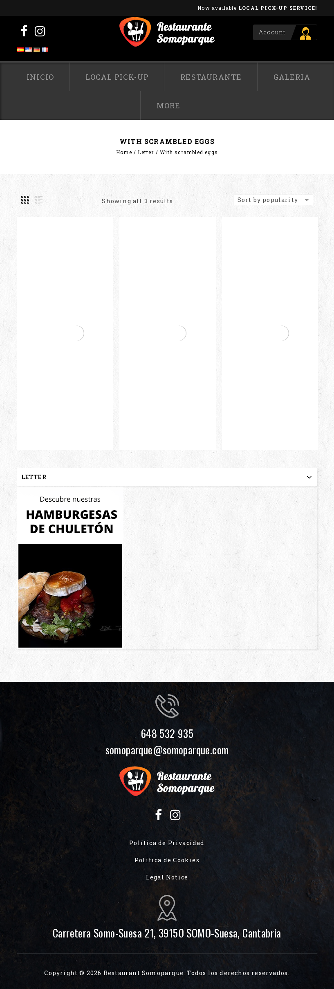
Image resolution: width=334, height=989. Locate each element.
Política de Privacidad (166, 843)
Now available (257, 7)
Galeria (291, 77)
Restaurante (211, 77)
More (169, 105)
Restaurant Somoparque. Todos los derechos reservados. (196, 973)
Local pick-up (117, 77)
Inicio (40, 77)
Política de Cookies (167, 860)
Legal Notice (167, 877)
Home (124, 152)
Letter (146, 152)
